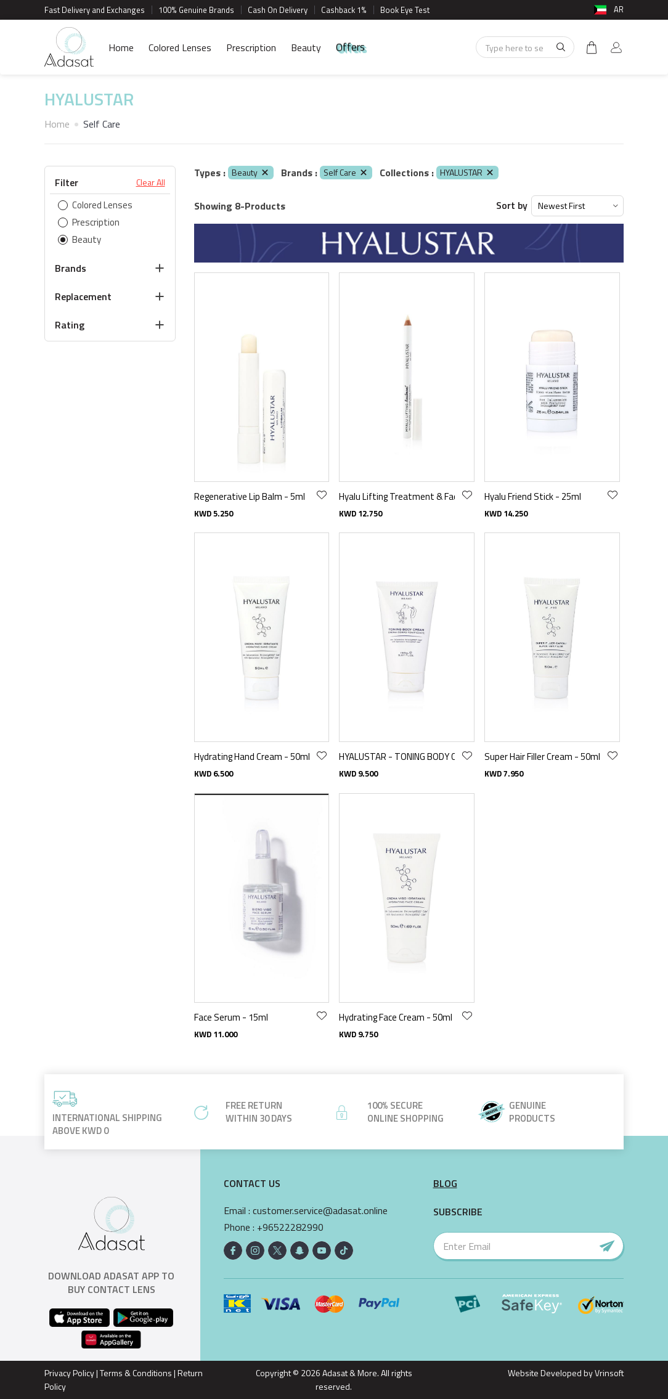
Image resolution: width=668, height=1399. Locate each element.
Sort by (511, 205)
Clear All (150, 182)
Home (121, 47)
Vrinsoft (608, 1372)
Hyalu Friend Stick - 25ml (532, 496)
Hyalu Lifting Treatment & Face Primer (397, 496)
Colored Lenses (180, 47)
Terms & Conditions (136, 1372)
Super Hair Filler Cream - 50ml (542, 756)
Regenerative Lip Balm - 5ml (249, 496)
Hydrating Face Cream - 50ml (395, 1017)
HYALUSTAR (467, 172)
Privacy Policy (69, 1372)
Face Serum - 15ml (231, 1017)
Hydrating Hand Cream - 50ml (252, 756)
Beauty (306, 47)
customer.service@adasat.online (320, 1211)
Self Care (346, 172)
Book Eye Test (405, 10)
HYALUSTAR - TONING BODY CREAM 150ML (397, 756)
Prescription (251, 47)
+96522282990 (290, 1227)
